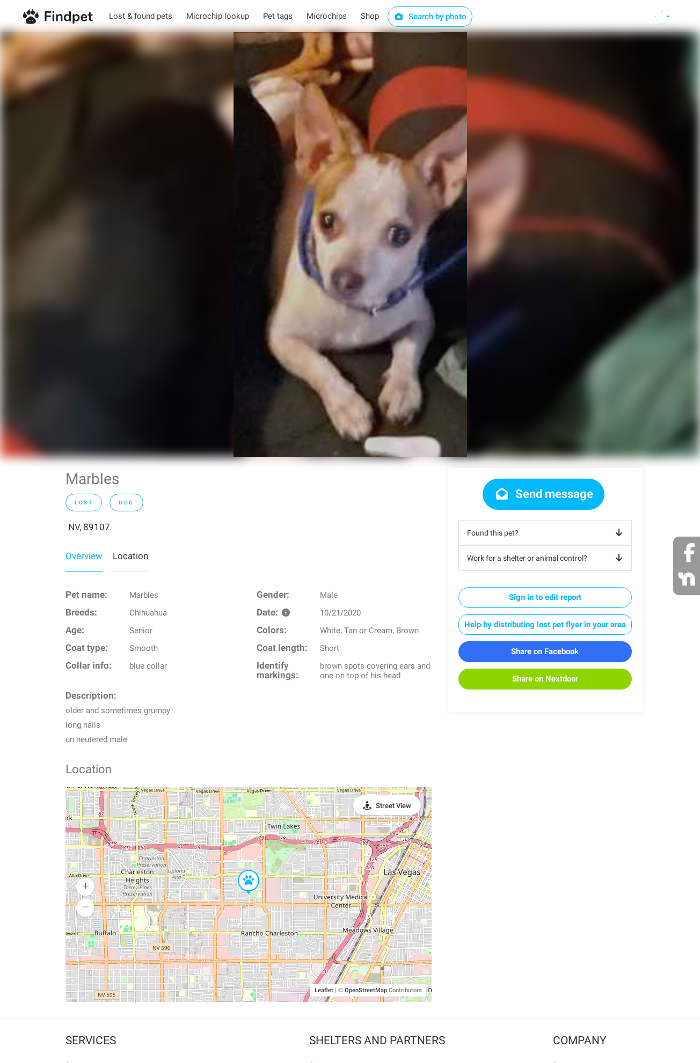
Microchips (327, 16)
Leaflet (324, 990)
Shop (370, 16)
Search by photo (430, 16)
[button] (241, 870)
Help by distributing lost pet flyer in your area (545, 624)
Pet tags (278, 16)
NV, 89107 (89, 527)
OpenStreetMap (366, 990)
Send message (543, 494)
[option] (350, 244)
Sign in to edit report (545, 597)
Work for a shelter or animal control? (546, 558)
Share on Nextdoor (545, 679)
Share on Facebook (545, 651)
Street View (393, 806)
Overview (84, 556)
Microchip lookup (217, 16)
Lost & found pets (140, 16)
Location (130, 556)
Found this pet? (546, 533)
